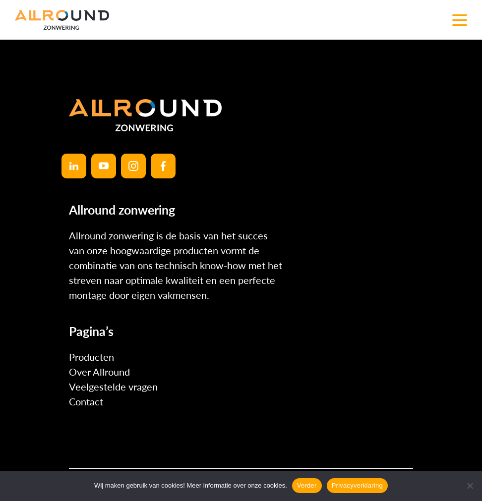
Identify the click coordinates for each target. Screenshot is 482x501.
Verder (307, 485)
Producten (91, 357)
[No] (470, 486)
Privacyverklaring (357, 485)
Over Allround (99, 372)
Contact (86, 401)
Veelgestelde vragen (113, 386)
